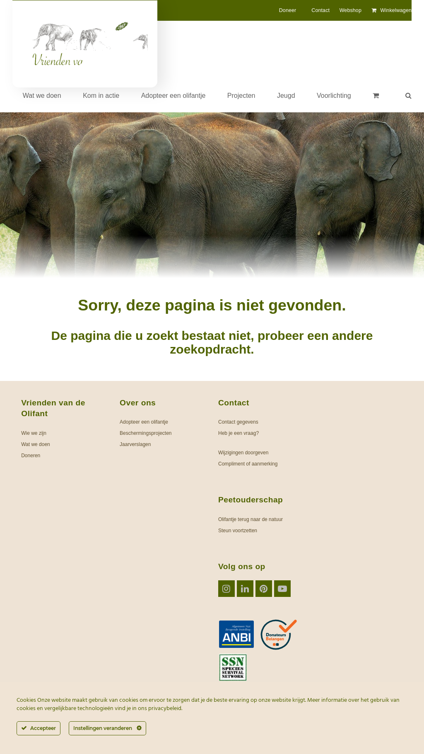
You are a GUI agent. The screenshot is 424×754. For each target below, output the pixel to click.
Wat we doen (35, 444)
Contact (320, 10)
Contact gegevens (238, 422)
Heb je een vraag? (238, 433)
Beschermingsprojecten (145, 433)
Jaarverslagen (135, 444)
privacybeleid (164, 708)
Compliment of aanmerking (247, 464)
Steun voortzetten (237, 530)
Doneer (287, 10)
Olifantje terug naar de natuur (250, 519)
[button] (376, 95)
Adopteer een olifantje (144, 422)
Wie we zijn (33, 433)
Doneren (30, 455)
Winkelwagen (396, 10)
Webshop (350, 10)
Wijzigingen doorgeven (243, 453)
